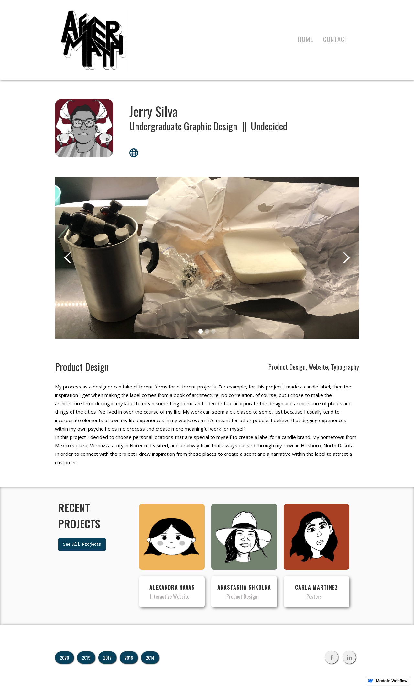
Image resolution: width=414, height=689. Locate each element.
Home (305, 39)
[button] (68, 258)
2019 (86, 657)
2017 (107, 657)
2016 (129, 657)
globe (133, 153)
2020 (64, 657)
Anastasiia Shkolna (244, 587)
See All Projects (82, 544)
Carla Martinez (316, 587)
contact (335, 39)
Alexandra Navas (172, 587)
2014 (150, 657)
